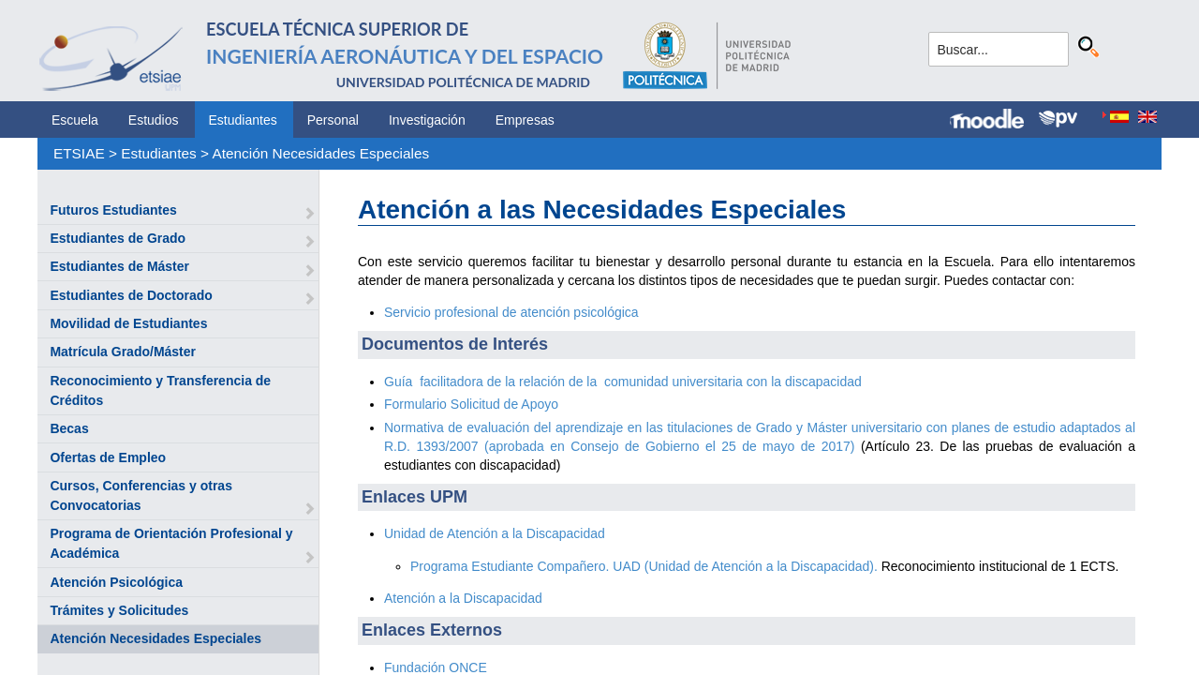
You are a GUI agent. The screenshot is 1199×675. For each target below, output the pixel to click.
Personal (333, 120)
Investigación (427, 120)
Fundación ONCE (435, 667)
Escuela (75, 120)
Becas (69, 428)
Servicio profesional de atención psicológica (511, 312)
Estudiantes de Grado (117, 238)
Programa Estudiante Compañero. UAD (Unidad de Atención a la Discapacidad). (644, 566)
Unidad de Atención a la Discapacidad (494, 533)
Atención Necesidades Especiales (320, 153)
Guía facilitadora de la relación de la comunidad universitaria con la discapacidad (623, 381)
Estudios (153, 120)
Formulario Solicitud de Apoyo (471, 404)
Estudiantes (243, 120)
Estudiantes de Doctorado (131, 295)
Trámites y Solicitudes (119, 610)
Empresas (525, 120)
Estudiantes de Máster (119, 266)
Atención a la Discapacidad (463, 598)
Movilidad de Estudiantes (128, 323)
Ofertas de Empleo (108, 457)
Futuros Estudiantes (113, 210)
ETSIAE (79, 153)
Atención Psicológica (116, 582)
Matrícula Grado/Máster (123, 351)
